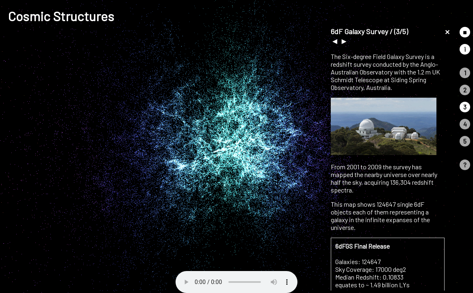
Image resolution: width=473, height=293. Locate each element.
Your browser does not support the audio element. (236, 282)
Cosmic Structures (61, 16)
